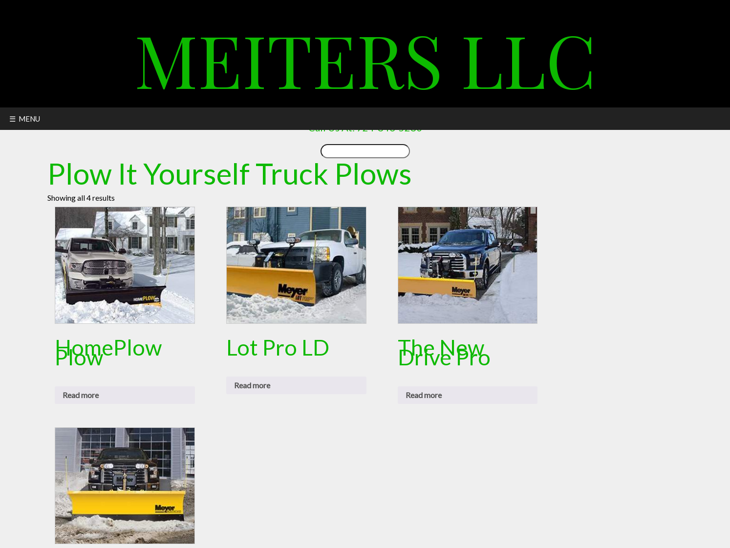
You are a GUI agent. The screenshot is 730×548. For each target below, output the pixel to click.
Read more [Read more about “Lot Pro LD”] (252, 385)
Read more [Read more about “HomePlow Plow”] (81, 395)
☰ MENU (24, 118)
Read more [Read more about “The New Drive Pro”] (424, 395)
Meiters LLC (365, 58)
